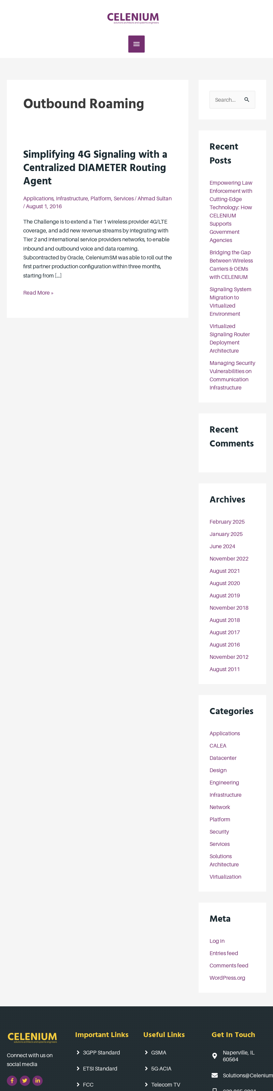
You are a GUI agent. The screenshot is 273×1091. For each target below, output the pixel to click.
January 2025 (226, 533)
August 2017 (225, 632)
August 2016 (225, 644)
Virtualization (225, 876)
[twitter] (26, 1081)
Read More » (38, 292)
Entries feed (224, 953)
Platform (100, 198)
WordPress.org (227, 977)
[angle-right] (97, 1052)
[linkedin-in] (38, 1081)
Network (220, 807)
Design (218, 770)
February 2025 (227, 521)
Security (219, 831)
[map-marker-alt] (239, 1055)
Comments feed (229, 965)
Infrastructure (72, 198)
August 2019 (225, 595)
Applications (38, 198)
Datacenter (223, 757)
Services (124, 198)
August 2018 (225, 620)
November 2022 (229, 558)
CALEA (218, 745)
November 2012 (229, 656)
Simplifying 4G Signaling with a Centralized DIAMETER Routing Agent (95, 169)
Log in (217, 940)
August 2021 (225, 570)
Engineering (224, 782)
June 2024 (222, 546)
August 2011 (225, 669)
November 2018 (229, 607)
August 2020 (225, 583)
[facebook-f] (13, 1081)
